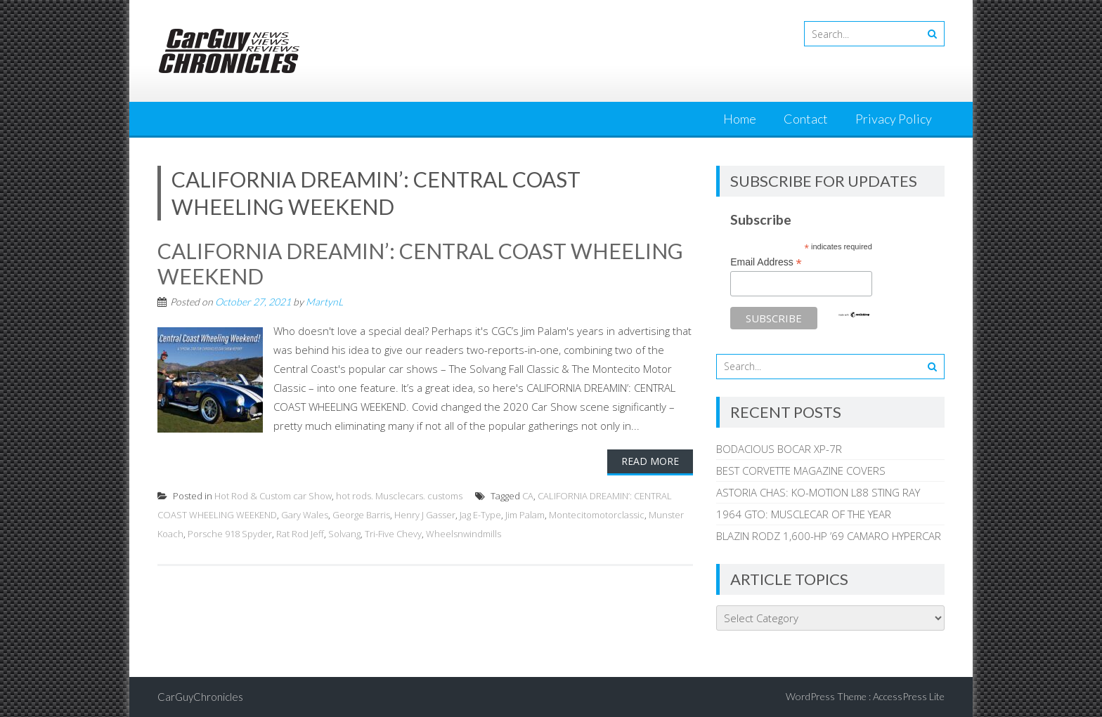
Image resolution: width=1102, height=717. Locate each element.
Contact (806, 118)
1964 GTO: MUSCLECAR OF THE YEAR (803, 514)
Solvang (344, 533)
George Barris (361, 514)
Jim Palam (525, 514)
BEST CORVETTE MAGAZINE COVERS (801, 470)
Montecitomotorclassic (596, 514)
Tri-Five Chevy (393, 533)
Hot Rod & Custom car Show (273, 495)
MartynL (324, 302)
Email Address (766, 262)
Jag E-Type (480, 514)
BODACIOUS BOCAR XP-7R (779, 449)
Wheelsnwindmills (463, 533)
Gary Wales (304, 514)
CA (527, 495)
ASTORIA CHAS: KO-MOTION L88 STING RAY (818, 492)
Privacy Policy (893, 118)
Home (739, 118)
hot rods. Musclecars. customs (399, 495)
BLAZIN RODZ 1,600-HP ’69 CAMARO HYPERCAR (828, 536)
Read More (650, 461)
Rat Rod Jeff (300, 533)
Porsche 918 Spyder (230, 533)
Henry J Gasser (424, 514)
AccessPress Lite (909, 696)
